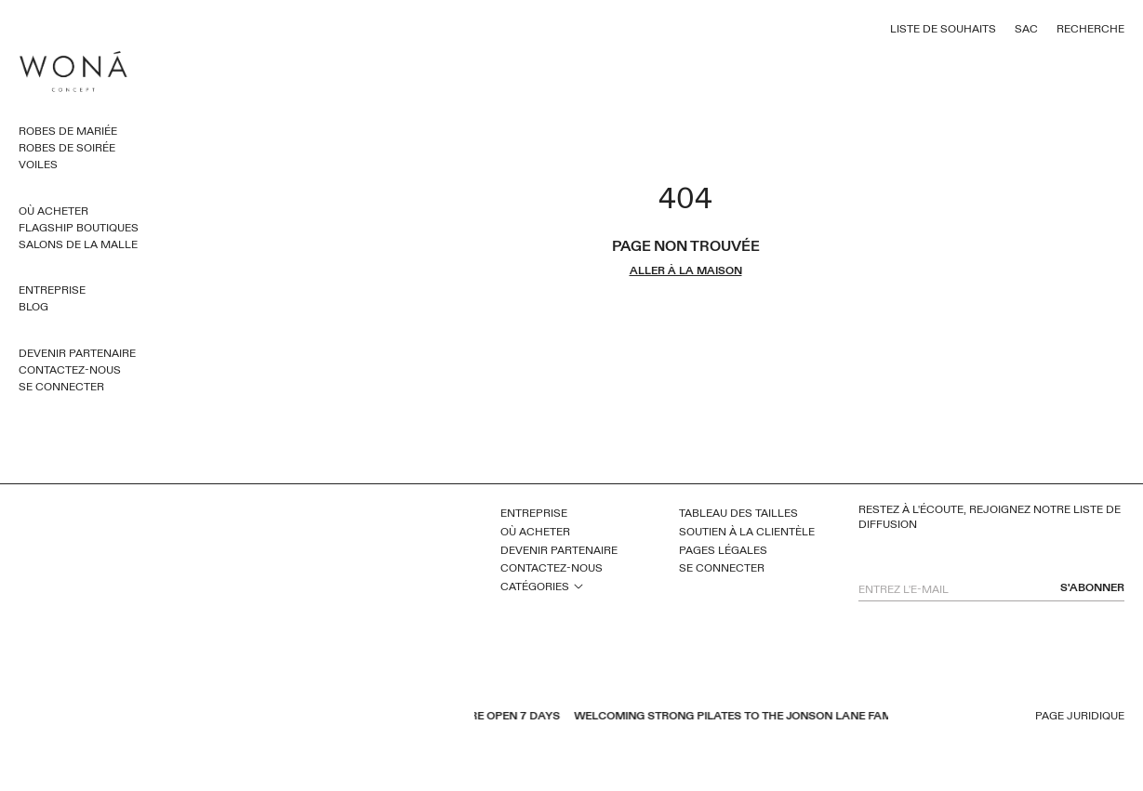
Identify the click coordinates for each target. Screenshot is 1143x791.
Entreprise (52, 290)
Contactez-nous (70, 370)
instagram (318, 717)
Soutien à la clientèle (747, 531)
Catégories (534, 586)
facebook (245, 717)
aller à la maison (686, 271)
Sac (1026, 28)
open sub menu (578, 585)
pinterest (294, 717)
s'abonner (1092, 588)
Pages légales (723, 550)
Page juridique (1079, 716)
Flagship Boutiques (79, 227)
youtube (269, 717)
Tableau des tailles (738, 513)
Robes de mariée (68, 131)
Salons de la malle (78, 244)
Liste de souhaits (943, 28)
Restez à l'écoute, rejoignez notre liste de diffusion (989, 517)
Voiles (38, 164)
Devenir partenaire (77, 353)
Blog (33, 306)
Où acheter (53, 211)
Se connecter (61, 386)
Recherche (1090, 28)
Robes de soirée (67, 147)
